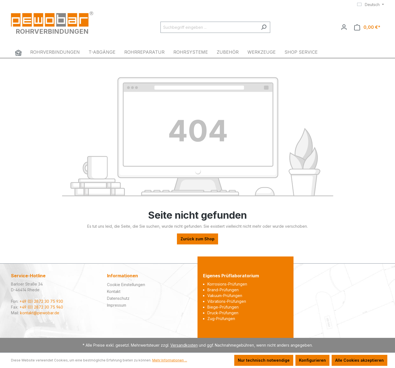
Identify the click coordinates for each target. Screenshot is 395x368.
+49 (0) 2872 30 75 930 (41, 301)
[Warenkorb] (367, 27)
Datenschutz (118, 298)
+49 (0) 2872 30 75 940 (41, 307)
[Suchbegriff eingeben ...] (209, 27)
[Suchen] (263, 27)
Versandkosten (184, 345)
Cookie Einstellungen (126, 284)
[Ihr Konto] (344, 27)
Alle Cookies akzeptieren (359, 360)
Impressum (116, 305)
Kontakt (113, 291)
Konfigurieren (312, 360)
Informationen (122, 275)
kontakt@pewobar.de (39, 312)
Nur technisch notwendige (264, 360)
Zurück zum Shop (197, 238)
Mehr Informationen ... (169, 360)
